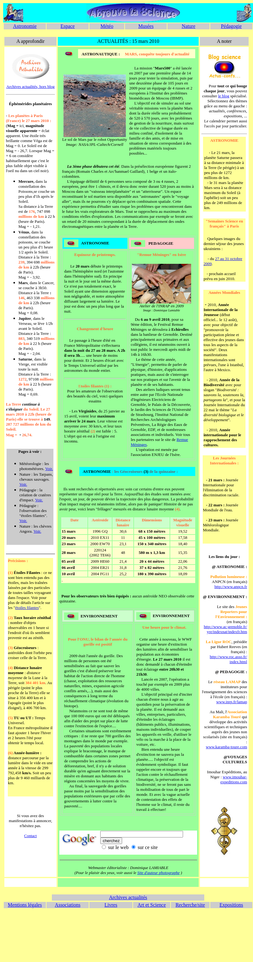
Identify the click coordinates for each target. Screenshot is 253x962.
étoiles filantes (27, 607)
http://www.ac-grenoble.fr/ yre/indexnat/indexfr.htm (225, 629)
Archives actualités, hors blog (30, 86)
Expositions (231, 905)
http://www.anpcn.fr (230, 586)
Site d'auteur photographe (158, 872)
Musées (146, 26)
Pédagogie (231, 26)
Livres (111, 905)
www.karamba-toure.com (226, 747)
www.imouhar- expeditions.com (233, 779)
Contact (30, 835)
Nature (189, 26)
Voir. (49, 468)
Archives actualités (128, 897)
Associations (68, 905)
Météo (107, 26)
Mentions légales (25, 905)
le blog (223, 96)
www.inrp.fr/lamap (231, 701)
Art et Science (151, 905)
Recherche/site (190, 905)
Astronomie (25, 26)
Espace (68, 26)
